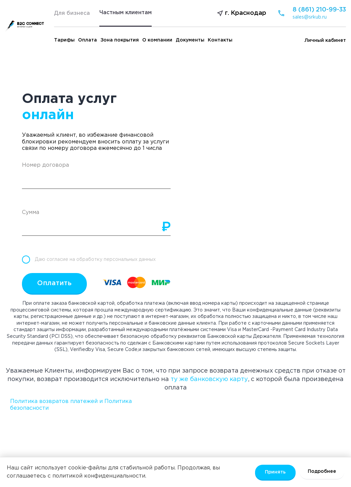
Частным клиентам (125, 12)
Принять (275, 472)
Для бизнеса (72, 13)
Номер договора (45, 165)
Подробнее (322, 471)
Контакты (220, 40)
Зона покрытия (119, 40)
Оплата (87, 40)
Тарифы (64, 40)
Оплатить (54, 283)
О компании (157, 40)
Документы (190, 40)
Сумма (30, 212)
